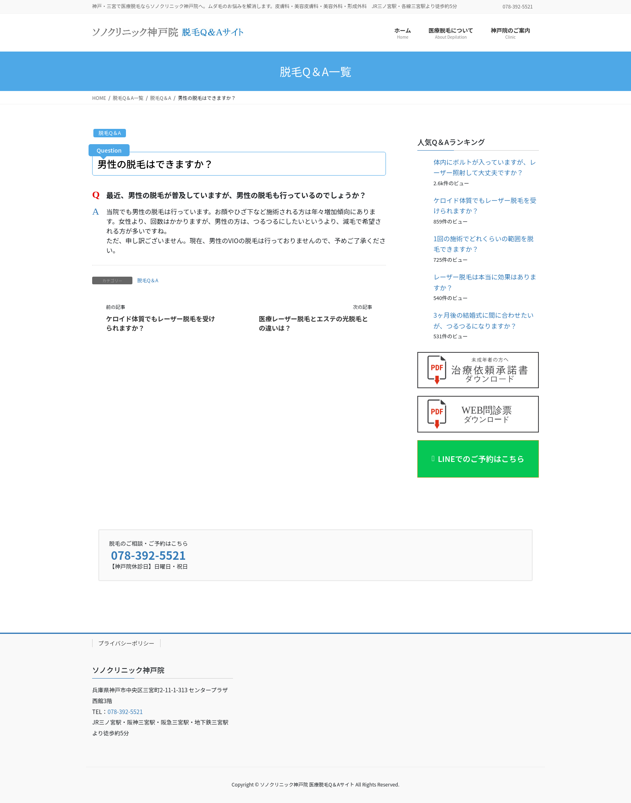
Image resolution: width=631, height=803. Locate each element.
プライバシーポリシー (126, 642)
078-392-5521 (148, 554)
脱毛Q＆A (110, 133)
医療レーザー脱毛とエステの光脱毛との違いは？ (313, 323)
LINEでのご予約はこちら (481, 458)
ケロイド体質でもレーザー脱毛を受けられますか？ (160, 323)
